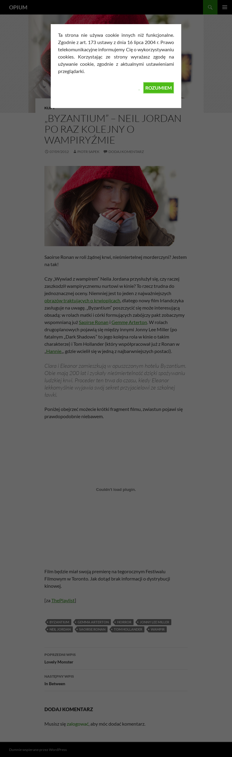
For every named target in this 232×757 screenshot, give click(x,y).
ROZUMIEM (158, 88)
